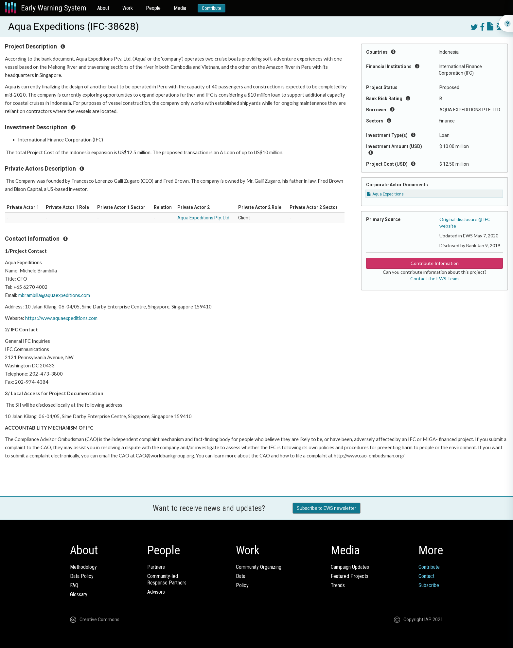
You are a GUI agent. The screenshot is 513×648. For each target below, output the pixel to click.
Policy (242, 585)
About (103, 8)
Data (240, 576)
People (153, 8)
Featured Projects (349, 576)
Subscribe (428, 585)
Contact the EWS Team (434, 278)
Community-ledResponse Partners (166, 579)
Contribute (211, 8)
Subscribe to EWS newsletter (326, 508)
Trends (338, 585)
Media (180, 8)
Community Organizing (258, 567)
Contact (426, 576)
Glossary (78, 594)
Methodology (83, 567)
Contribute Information (435, 263)
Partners (156, 567)
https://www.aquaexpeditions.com (61, 318)
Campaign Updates (350, 567)
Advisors (156, 592)
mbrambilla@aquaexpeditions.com (54, 295)
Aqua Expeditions (385, 194)
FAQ (74, 585)
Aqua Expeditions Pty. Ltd (203, 217)
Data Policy (82, 576)
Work (127, 8)
